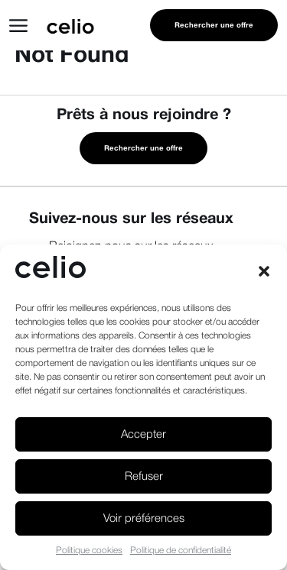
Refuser (144, 476)
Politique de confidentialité (180, 550)
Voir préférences (143, 518)
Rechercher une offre (213, 25)
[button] (264, 271)
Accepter (143, 434)
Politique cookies (89, 550)
